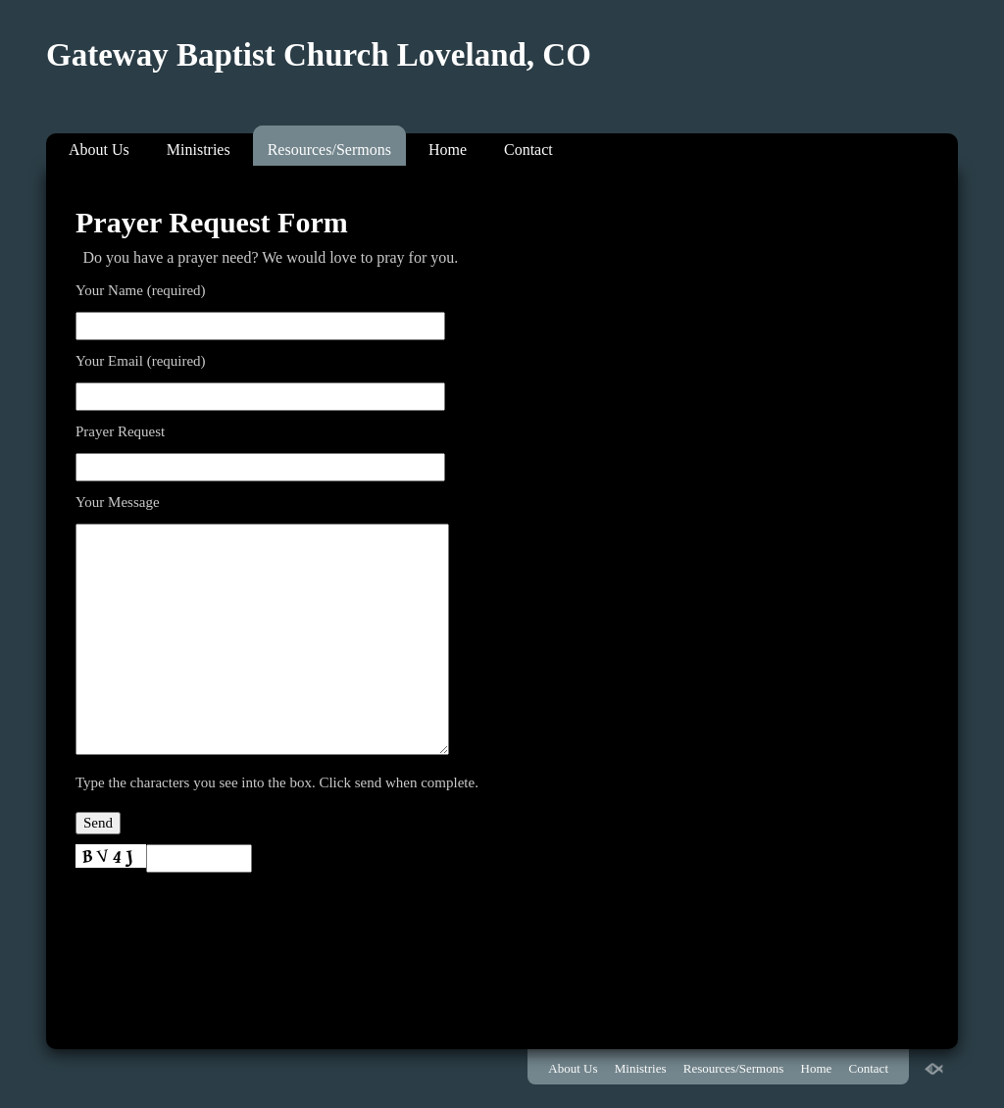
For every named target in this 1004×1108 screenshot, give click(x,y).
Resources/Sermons (329, 149)
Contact (528, 149)
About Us (99, 149)
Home (447, 149)
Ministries (198, 149)
